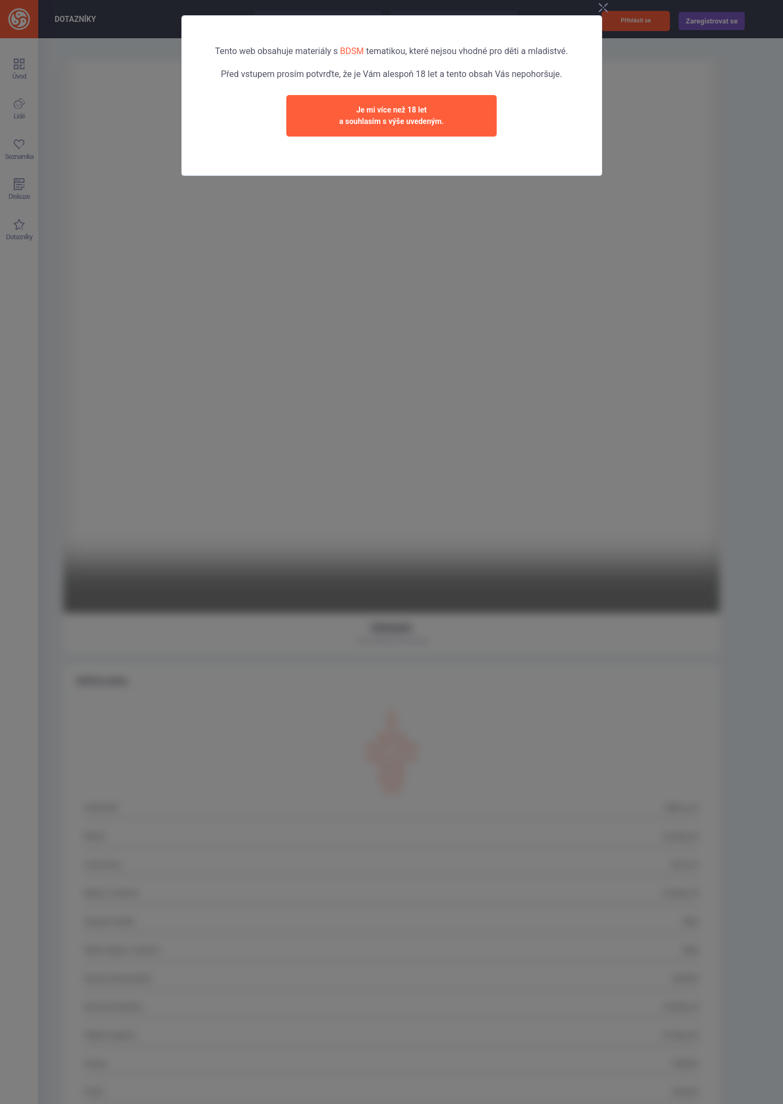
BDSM (352, 51)
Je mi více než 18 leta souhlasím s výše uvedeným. (391, 115)
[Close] (610, 8)
